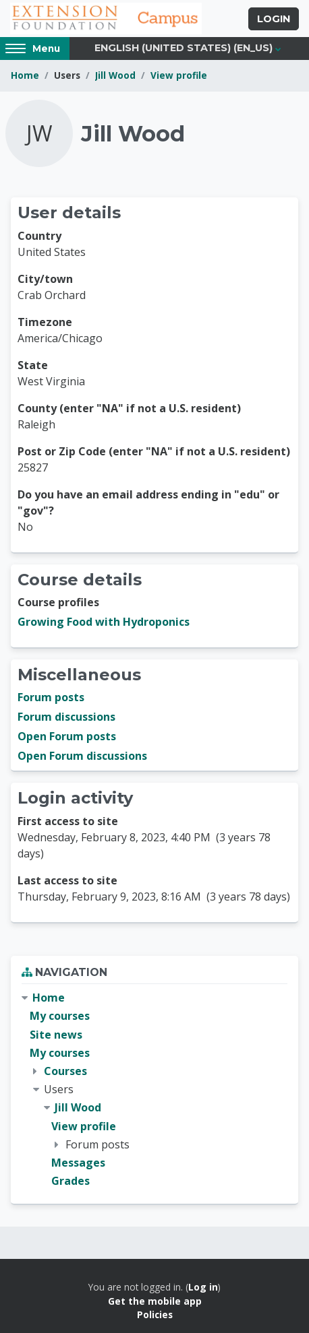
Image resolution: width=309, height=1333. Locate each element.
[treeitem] (154, 1089)
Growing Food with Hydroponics (104, 621)
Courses (65, 1071)
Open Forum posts (67, 736)
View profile (178, 75)
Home (25, 75)
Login (273, 19)
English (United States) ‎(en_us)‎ (183, 48)
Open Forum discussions (82, 755)
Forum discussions (66, 716)
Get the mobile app (155, 1301)
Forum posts (51, 697)
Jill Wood (115, 75)
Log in (203, 1286)
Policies (155, 1314)
